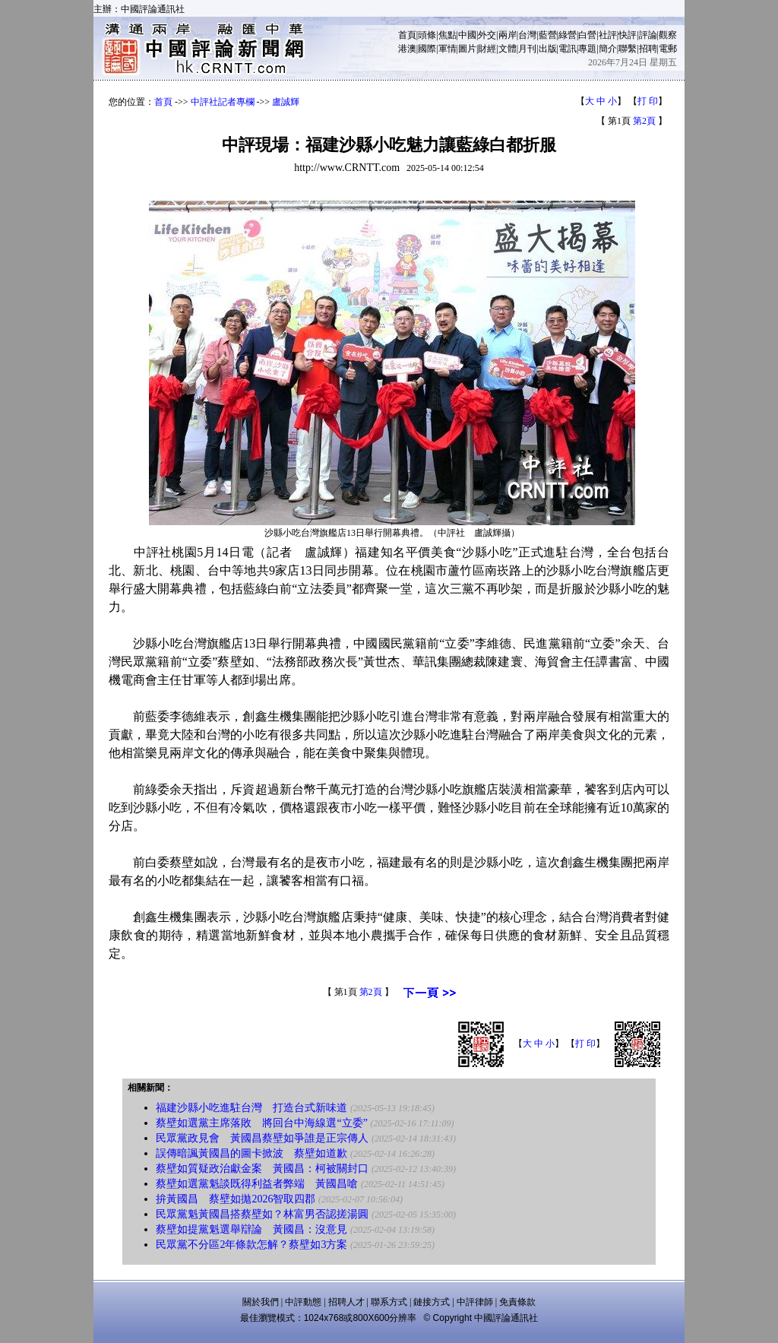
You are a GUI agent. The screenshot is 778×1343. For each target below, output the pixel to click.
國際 (427, 48)
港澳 (407, 48)
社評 (608, 35)
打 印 (647, 101)
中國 (467, 35)
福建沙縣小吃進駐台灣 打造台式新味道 (251, 1107)
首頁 (407, 35)
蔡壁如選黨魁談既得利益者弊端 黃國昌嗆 (257, 1183)
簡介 (608, 48)
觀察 (668, 35)
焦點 (447, 35)
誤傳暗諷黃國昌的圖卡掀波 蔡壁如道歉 (251, 1153)
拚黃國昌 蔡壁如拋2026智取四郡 (235, 1199)
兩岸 (507, 35)
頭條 (427, 35)
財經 (487, 48)
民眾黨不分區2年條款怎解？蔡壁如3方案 (251, 1244)
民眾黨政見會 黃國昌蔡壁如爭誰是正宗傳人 (262, 1138)
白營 (587, 35)
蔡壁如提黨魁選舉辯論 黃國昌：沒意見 (251, 1229)
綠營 (567, 35)
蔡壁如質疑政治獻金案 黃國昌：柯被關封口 (262, 1168)
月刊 (527, 48)
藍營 (548, 35)
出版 (548, 48)
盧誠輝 (285, 102)
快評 (627, 35)
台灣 (527, 35)
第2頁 (644, 121)
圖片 (467, 48)
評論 (648, 35)
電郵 (668, 48)
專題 (587, 48)
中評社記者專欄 (223, 102)
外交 (487, 35)
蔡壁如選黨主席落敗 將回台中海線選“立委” (261, 1123)
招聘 (648, 48)
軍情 (447, 48)
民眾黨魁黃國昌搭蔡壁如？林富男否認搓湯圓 (262, 1214)
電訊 (567, 48)
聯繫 (627, 48)
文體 (507, 48)
